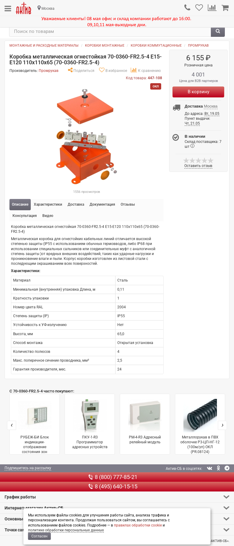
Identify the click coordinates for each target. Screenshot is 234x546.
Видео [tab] (47, 216)
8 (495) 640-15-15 (112, 486)
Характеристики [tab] (48, 204)
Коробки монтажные (104, 46)
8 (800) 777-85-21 (112, 477)
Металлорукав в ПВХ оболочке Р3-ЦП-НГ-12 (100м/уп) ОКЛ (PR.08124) (200, 426)
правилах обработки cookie (138, 525)
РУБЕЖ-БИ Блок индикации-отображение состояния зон (34, 426)
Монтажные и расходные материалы (44, 46)
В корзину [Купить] (198, 91)
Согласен (39, 536)
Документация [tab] (102, 204)
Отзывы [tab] (128, 204)
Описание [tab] (20, 204)
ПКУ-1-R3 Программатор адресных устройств (90, 424)
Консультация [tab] (24, 216)
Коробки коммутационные (156, 46)
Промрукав (198, 46)
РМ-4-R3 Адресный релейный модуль (145, 421)
